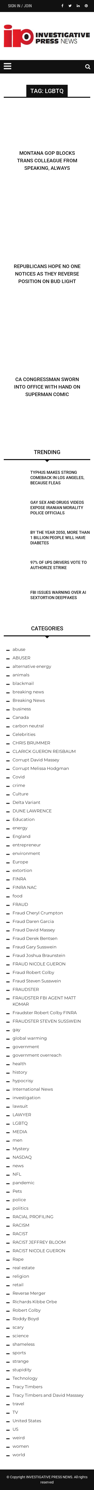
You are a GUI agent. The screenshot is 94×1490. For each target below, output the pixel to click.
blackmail (23, 683)
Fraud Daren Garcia (33, 921)
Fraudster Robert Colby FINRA (45, 1012)
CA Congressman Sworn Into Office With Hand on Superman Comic (47, 386)
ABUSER (21, 657)
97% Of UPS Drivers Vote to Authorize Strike (58, 565)
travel (18, 1403)
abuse (19, 649)
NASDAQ (22, 1157)
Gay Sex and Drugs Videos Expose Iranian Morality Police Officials (57, 507)
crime (19, 785)
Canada (21, 717)
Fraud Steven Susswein (37, 980)
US (15, 1429)
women (21, 1446)
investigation (26, 1097)
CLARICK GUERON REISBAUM (44, 751)
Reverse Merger (29, 1293)
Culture (20, 793)
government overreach (37, 1055)
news (18, 1165)
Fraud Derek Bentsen (35, 938)
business (22, 708)
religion (21, 1276)
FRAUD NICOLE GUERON (39, 963)
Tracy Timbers (27, 1386)
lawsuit (20, 1106)
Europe (20, 861)
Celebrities (24, 734)
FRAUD (20, 904)
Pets (17, 1191)
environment (26, 853)
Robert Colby (27, 1310)
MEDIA (20, 1131)
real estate (24, 1267)
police (19, 1199)
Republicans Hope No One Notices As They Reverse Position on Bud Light (47, 273)
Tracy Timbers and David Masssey (48, 1395)
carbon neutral (28, 725)
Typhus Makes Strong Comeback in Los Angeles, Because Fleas (57, 477)
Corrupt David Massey (36, 759)
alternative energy (32, 666)
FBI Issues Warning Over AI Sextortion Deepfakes (58, 595)
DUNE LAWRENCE (32, 810)
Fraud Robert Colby (33, 972)
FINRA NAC (25, 887)
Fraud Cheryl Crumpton (38, 912)
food (18, 895)
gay (16, 1029)
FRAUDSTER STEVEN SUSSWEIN (47, 1021)
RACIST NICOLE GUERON (39, 1250)
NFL (17, 1174)
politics (20, 1208)
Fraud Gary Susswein (34, 946)
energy (20, 827)
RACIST (20, 1233)
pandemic (24, 1182)
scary (18, 1327)
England (22, 836)
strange (21, 1361)
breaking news (28, 691)
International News (33, 1089)
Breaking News (29, 700)
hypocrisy (23, 1080)
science (21, 1335)
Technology (25, 1378)
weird (19, 1437)
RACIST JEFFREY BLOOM (39, 1242)
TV (15, 1412)
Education (24, 819)
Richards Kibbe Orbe (35, 1301)
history (20, 1072)
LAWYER (22, 1114)
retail (18, 1284)
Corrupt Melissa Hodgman (41, 768)
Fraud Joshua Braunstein (39, 955)
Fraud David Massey (34, 929)
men (17, 1140)
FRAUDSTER (26, 989)
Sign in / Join (20, 6)
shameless (24, 1344)
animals (21, 674)
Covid (19, 776)
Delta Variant (26, 802)
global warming (30, 1038)
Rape (18, 1259)
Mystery (21, 1148)
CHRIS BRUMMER (31, 742)
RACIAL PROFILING (33, 1216)
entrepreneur (27, 844)
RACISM (21, 1225)
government (26, 1046)
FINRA (19, 878)
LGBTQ (20, 1123)
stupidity (22, 1369)
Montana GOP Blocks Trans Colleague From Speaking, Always (47, 160)
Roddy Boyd (26, 1318)
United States (27, 1420)
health (19, 1063)
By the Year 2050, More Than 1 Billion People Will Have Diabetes (60, 537)
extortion (22, 870)
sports (19, 1352)
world (19, 1454)
